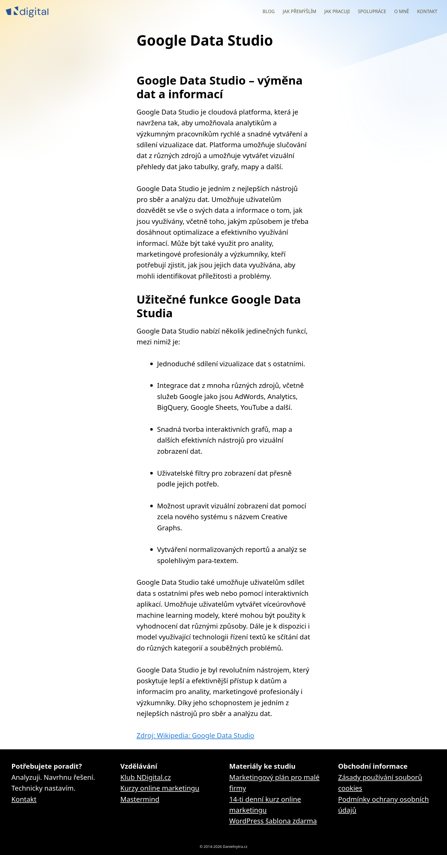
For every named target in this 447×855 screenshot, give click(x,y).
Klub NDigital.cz (145, 777)
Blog (269, 11)
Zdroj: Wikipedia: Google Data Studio (195, 735)
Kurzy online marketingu (159, 788)
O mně (401, 11)
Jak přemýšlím (299, 11)
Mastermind (139, 799)
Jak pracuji (337, 11)
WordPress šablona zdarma (273, 820)
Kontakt (427, 11)
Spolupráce (372, 11)
